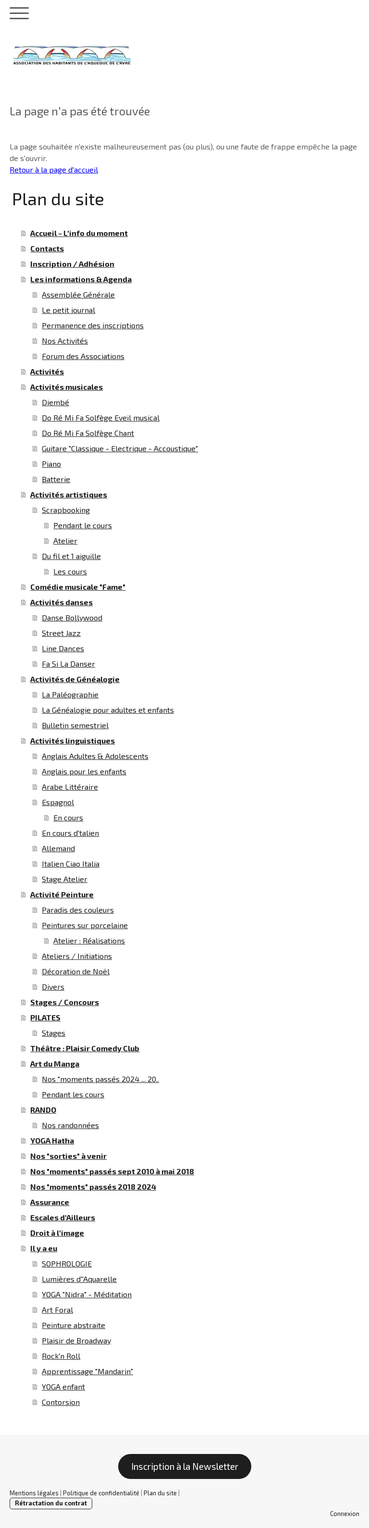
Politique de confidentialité (101, 1493)
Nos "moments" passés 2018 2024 (93, 1186)
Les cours (70, 571)
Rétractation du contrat (51, 1503)
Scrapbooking (66, 509)
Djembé (55, 402)
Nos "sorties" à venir (68, 1155)
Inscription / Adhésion (72, 263)
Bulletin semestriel (75, 725)
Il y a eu (43, 1248)
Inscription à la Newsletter (184, 1466)
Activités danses (61, 602)
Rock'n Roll (61, 1355)
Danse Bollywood (72, 617)
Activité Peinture (62, 894)
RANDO (43, 1109)
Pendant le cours (82, 525)
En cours (68, 817)
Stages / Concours (64, 1001)
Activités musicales (66, 386)
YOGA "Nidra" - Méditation (87, 1294)
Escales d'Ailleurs (62, 1217)
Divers (53, 986)
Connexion (344, 1513)
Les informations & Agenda (81, 279)
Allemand (58, 848)
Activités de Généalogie (75, 678)
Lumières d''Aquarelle (79, 1278)
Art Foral (57, 1309)
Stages (53, 1032)
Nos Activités (65, 340)
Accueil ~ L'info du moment (79, 232)
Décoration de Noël (76, 971)
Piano (51, 463)
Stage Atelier (64, 878)
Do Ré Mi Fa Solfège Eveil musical (101, 417)
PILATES (45, 1017)
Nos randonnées (70, 1125)
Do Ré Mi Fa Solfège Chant (88, 432)
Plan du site (160, 1493)
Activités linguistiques (72, 740)
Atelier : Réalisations (89, 940)
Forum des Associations (83, 355)
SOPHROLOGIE (67, 1263)
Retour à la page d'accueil (54, 169)
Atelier (65, 540)
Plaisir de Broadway (76, 1340)
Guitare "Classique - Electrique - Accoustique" (120, 448)
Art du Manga (54, 1063)
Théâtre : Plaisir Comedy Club (84, 1048)
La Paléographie (70, 694)
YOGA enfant (63, 1386)
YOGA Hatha (52, 1140)
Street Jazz (61, 632)
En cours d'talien (70, 832)
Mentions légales (34, 1493)
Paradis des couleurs (78, 909)
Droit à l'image (57, 1232)
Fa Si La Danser (68, 663)
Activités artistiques (68, 494)
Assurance (49, 1201)
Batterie (56, 479)
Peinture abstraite (73, 1324)
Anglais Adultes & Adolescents (95, 755)
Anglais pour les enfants (84, 771)
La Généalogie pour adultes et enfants (108, 709)
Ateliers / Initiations (77, 955)
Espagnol (58, 802)
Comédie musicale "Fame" (77, 586)
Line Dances (63, 648)
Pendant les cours (73, 1094)
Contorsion (61, 1401)
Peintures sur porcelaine (85, 925)
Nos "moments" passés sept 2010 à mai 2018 (112, 1171)
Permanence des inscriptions (93, 325)
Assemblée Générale (78, 294)
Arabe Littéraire (70, 786)
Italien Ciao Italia (70, 863)
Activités (47, 371)
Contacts (47, 248)
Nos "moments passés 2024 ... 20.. (100, 1078)
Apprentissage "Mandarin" (87, 1371)
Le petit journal (68, 309)
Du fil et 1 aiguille (71, 555)
